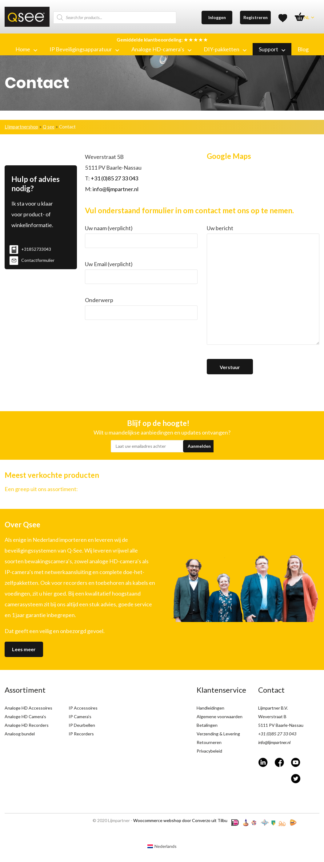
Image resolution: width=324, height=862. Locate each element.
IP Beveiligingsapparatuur (84, 49)
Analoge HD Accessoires (28, 707)
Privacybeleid (209, 751)
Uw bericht (263, 286)
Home (26, 49)
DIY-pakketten (225, 49)
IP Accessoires (83, 707)
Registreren (255, 17)
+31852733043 (30, 249)
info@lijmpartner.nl (115, 189)
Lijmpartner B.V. (273, 707)
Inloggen (217, 17)
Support (272, 49)
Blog (303, 49)
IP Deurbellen (82, 725)
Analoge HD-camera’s (161, 49)
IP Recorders (81, 733)
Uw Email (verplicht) (141, 272)
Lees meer (24, 649)
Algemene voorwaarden (219, 716)
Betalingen (207, 725)
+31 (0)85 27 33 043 (114, 178)
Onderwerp (141, 308)
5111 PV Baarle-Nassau (280, 725)
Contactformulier (32, 260)
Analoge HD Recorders (27, 725)
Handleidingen (210, 707)
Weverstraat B (272, 716)
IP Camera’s (80, 716)
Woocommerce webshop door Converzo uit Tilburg (182, 820)
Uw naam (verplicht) (141, 236)
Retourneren (209, 742)
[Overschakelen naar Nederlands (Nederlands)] (162, 846)
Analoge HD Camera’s (25, 716)
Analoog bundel (20, 733)
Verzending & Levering (218, 733)
